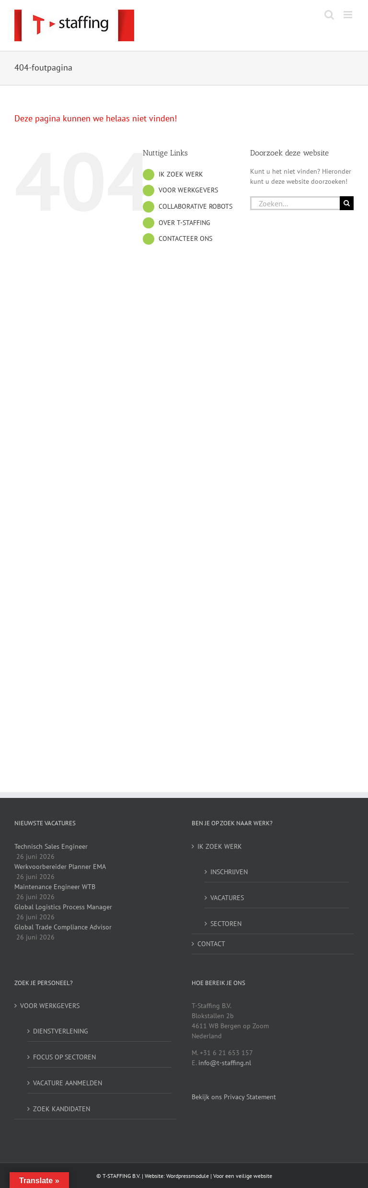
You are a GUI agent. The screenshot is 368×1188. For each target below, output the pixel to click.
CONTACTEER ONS (185, 238)
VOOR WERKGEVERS (188, 190)
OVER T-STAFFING (184, 222)
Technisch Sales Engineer (51, 846)
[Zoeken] (347, 203)
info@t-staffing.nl (224, 1062)
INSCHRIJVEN (229, 871)
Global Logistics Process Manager (63, 907)
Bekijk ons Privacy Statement (234, 1097)
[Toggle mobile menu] (349, 15)
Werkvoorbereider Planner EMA (60, 866)
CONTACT (211, 943)
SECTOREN (226, 923)
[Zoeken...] (295, 203)
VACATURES (227, 897)
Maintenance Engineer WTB (54, 886)
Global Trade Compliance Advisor (63, 927)
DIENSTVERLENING (60, 1031)
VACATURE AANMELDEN (67, 1083)
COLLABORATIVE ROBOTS (195, 206)
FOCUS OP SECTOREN (64, 1057)
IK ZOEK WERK (181, 174)
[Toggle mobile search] (329, 15)
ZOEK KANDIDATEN (61, 1109)
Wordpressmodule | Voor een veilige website (219, 1175)
